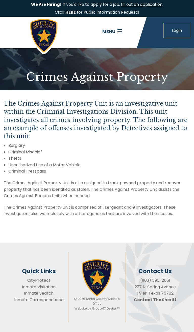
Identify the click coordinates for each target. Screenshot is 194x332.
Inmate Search (39, 293)
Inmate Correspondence (39, 300)
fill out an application (141, 4)
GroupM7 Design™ (105, 308)
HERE (70, 12)
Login (177, 30)
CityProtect (39, 280)
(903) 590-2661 (155, 280)
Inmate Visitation (39, 287)
